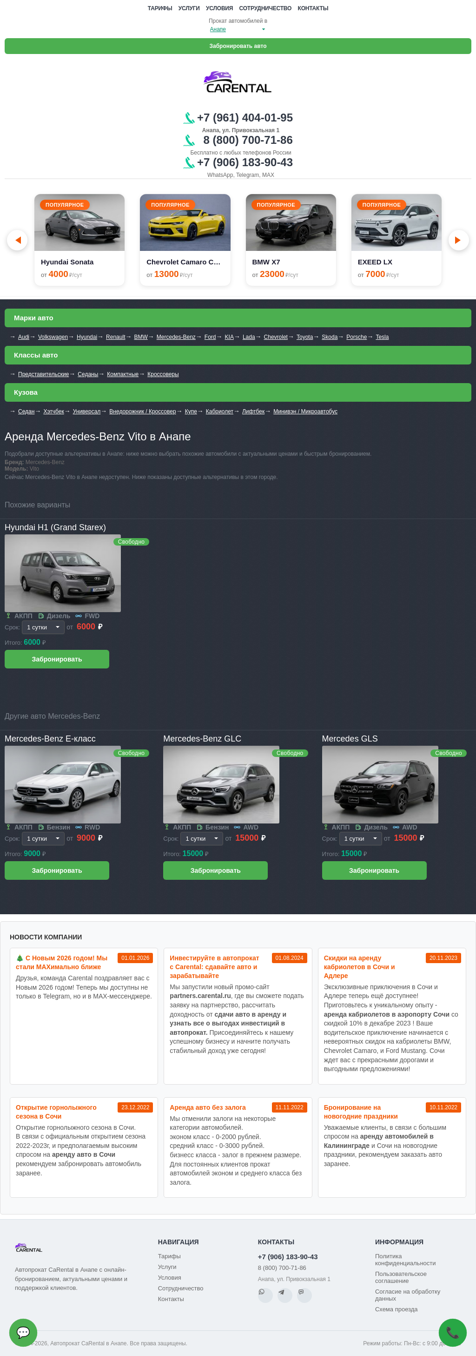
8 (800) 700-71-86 (282, 1267)
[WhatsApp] (265, 1295)
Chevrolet (276, 337)
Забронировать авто (238, 46)
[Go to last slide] (17, 240)
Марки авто (33, 318)
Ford (210, 337)
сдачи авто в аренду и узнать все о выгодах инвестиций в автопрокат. (228, 1023)
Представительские (43, 374)
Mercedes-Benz (176, 337)
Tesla (382, 337)
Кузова (26, 392)
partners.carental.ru (200, 995)
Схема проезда (396, 1309)
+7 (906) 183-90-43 (288, 1257)
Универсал (87, 411)
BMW (140, 337)
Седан (26, 411)
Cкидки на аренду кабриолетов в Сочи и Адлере (359, 966)
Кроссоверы (162, 374)
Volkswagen (53, 337)
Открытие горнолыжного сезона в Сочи (56, 1112)
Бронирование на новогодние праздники (361, 1112)
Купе (191, 411)
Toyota (305, 337)
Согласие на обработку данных (407, 1295)
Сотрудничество (265, 8)
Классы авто (36, 355)
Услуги (189, 8)
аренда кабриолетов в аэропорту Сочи (387, 1014)
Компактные (123, 374)
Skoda (329, 337)
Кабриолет (219, 411)
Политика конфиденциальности (405, 1260)
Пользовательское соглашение (401, 1277)
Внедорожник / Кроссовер (142, 411)
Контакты (313, 8)
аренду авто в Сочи (83, 1154)
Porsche (356, 337)
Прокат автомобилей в (238, 21)
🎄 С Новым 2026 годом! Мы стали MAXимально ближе (61, 962)
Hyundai (87, 337)
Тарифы (160, 8)
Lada (249, 337)
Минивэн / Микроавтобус (305, 411)
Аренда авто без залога (208, 1107)
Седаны (88, 374)
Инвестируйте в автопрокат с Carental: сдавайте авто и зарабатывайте (214, 966)
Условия (219, 8)
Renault (115, 337)
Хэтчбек (53, 411)
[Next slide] (459, 240)
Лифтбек (253, 411)
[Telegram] (285, 1295)
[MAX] (304, 1295)
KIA (229, 337)
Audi (23, 337)
